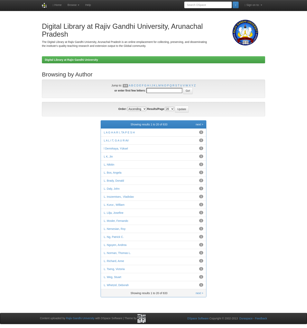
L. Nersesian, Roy (115, 228)
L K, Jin (108, 156)
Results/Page (155, 109)
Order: (122, 109)
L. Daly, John (112, 188)
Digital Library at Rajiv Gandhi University (71, 59)
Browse (73, 4)
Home (56, 5)
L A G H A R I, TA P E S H (119, 132)
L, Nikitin (109, 164)
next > (199, 124)
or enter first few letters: (130, 90)
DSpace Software (198, 318)
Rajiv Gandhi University (80, 318)
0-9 (125, 85)
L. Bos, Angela (112, 172)
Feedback (261, 318)
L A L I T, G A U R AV (116, 140)
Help (88, 4)
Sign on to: (253, 5)
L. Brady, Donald (114, 180)
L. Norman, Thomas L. (117, 253)
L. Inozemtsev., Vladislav (119, 196)
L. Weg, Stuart (112, 277)
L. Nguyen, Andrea (115, 244)
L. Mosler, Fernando (116, 220)
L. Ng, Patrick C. (114, 236)
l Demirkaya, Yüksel (116, 148)
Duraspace (246, 318)
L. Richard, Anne (114, 261)
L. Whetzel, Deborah (116, 285)
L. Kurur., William (114, 204)
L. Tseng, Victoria (114, 269)
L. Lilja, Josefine (113, 212)
